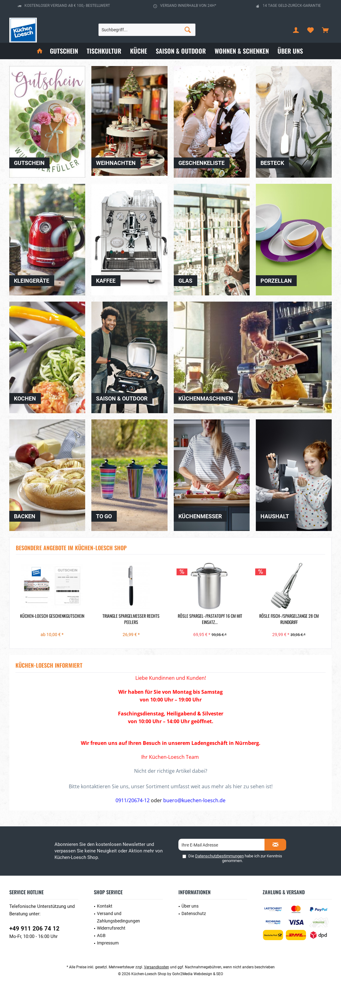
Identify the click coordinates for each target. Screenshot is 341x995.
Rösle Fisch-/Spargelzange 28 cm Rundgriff (289, 619)
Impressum (108, 942)
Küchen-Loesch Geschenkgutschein (52, 616)
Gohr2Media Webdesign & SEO (197, 974)
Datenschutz (193, 913)
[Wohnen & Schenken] (241, 51)
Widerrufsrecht (111, 928)
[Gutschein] (64, 51)
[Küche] (138, 51)
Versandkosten (156, 967)
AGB (101, 935)
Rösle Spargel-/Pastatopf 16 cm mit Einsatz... (210, 619)
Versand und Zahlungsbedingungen (118, 917)
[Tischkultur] (104, 51)
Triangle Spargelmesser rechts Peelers (131, 619)
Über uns (190, 906)
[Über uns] (290, 51)
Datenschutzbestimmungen (219, 856)
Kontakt (104, 906)
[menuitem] (325, 30)
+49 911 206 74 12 (34, 928)
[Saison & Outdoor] (180, 51)
